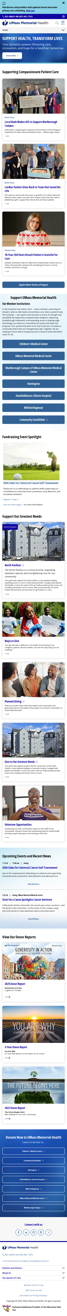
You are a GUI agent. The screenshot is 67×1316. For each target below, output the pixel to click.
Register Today (11, 499)
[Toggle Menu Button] (63, 30)
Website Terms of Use (33, 1285)
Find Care (30, 10)
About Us (6, 1273)
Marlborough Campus (36, 1208)
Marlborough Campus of (34, 370)
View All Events (33, 884)
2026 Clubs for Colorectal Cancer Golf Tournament (30, 483)
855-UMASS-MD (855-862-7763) (19, 16)
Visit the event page (13, 504)
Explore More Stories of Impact (33, 284)
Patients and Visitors (12, 1268)
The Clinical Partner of (25, 1261)
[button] (63, 1268)
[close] (63, 3)
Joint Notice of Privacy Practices (33, 1295)
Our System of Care (11, 1278)
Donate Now (14, 56)
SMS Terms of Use (33, 1290)
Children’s (33, 344)
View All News (33, 919)
